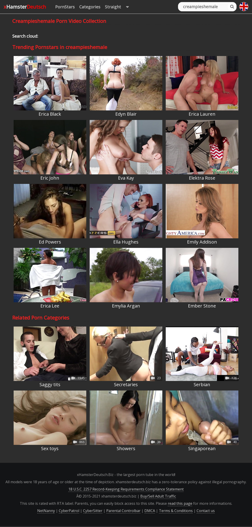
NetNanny (46, 510)
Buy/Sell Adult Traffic (158, 496)
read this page (180, 503)
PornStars (65, 7)
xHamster (25, 6)
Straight (119, 7)
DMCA (149, 510)
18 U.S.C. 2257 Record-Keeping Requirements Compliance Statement (126, 489)
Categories (89, 7)
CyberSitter (92, 510)
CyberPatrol (69, 510)
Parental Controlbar (123, 510)
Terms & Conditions (176, 510)
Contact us (206, 510)
